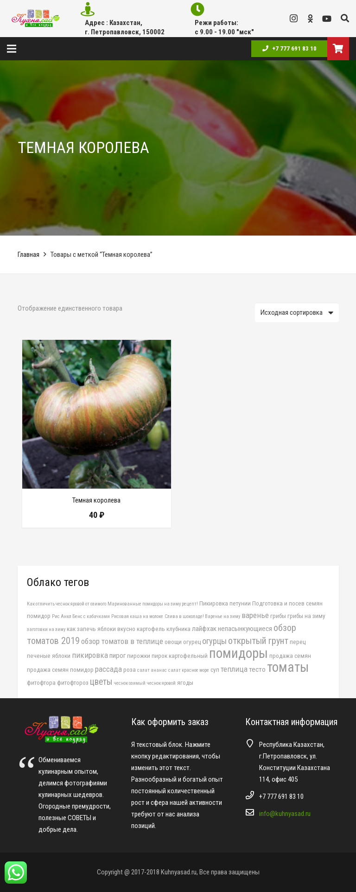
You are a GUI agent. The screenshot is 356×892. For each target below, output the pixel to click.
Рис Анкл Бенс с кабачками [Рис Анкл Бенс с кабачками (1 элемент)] (81, 616)
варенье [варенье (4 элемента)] (255, 615)
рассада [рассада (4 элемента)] (108, 669)
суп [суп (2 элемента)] (214, 669)
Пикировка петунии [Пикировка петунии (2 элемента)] (225, 603)
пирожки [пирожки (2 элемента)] (138, 655)
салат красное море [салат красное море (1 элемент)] (188, 670)
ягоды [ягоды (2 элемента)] (185, 682)
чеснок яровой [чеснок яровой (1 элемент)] (161, 683)
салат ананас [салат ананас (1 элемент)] (152, 670)
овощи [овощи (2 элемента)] (173, 641)
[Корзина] (338, 48)
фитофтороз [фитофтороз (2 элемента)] (73, 682)
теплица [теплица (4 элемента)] (234, 669)
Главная (28, 254)
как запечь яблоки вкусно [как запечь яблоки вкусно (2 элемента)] (101, 628)
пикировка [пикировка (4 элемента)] (90, 655)
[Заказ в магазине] (297, 312)
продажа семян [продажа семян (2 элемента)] (290, 655)
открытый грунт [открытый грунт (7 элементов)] (258, 640)
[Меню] (11, 48)
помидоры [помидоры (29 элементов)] (238, 653)
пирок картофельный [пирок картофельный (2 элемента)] (180, 655)
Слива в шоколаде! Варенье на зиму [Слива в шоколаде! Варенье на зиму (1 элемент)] (202, 616)
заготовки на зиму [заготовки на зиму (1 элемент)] (46, 629)
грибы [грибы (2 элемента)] (278, 615)
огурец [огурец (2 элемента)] (192, 641)
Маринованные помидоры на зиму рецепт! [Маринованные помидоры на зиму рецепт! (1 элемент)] (153, 604)
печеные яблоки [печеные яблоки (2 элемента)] (48, 655)
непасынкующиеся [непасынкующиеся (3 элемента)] (245, 628)
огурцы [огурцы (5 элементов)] (214, 641)
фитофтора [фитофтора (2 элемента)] (41, 682)
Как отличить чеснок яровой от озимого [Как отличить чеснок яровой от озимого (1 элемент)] (66, 604)
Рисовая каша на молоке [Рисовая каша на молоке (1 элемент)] (137, 616)
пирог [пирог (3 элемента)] (117, 655)
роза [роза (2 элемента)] (129, 669)
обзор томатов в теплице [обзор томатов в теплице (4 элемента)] (122, 641)
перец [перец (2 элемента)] (297, 641)
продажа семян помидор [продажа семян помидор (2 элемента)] (60, 669)
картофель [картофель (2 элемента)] (151, 628)
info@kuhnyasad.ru (285, 813)
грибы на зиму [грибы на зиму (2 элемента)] (306, 615)
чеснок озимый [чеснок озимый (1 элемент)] (130, 683)
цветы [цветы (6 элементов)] (101, 681)
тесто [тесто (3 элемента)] (257, 669)
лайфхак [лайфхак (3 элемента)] (204, 628)
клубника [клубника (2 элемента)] (178, 628)
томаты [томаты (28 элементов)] (288, 667)
